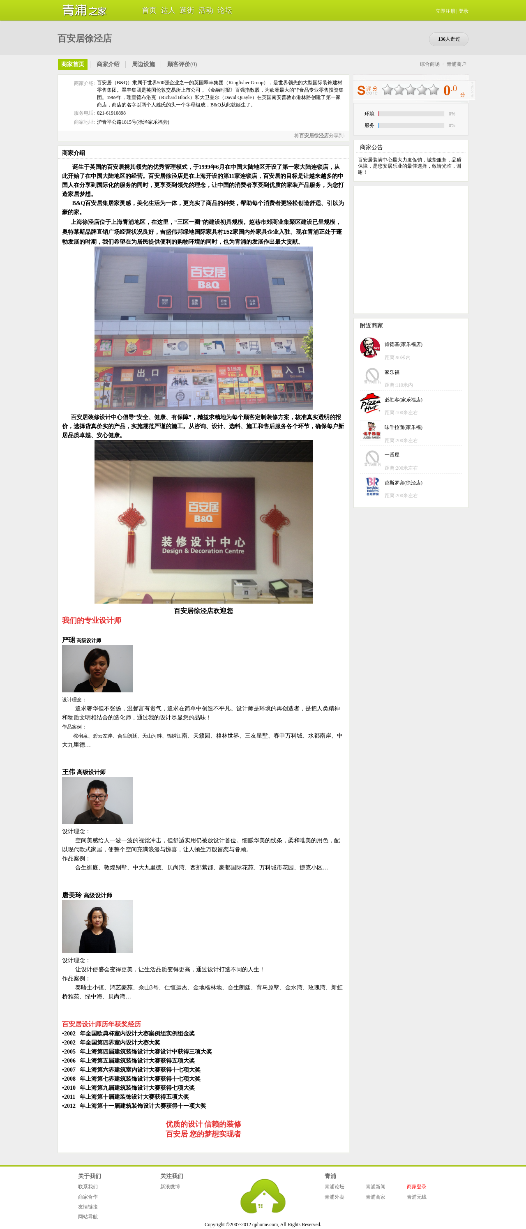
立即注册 (445, 11)
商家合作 (88, 1197)
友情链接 (88, 1207)
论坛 (224, 10)
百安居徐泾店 (85, 38)
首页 (149, 10)
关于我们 (89, 1176)
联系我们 (88, 1187)
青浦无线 (417, 1197)
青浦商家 (375, 1197)
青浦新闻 (375, 1187)
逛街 (187, 10)
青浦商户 (456, 64)
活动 (205, 10)
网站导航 (88, 1217)
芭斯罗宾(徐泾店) (403, 483)
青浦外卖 (334, 1197)
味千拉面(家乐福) (403, 427)
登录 (463, 11)
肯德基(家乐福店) (403, 344)
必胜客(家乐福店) (403, 400)
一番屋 (392, 455)
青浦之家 (82, 10)
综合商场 (430, 64)
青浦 (330, 1176)
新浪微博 (170, 1187)
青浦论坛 (334, 1187)
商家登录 (417, 1187)
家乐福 (392, 372)
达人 (168, 10)
